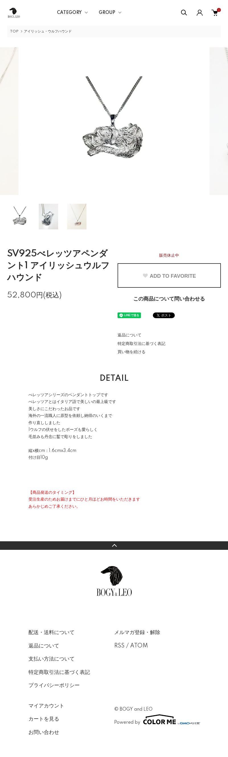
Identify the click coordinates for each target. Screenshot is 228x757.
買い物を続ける (131, 352)
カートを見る (43, 719)
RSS (119, 646)
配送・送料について (51, 632)
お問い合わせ (43, 732)
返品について (129, 335)
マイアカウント (46, 706)
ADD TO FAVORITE (169, 276)
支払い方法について (51, 659)
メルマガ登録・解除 (137, 632)
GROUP (107, 13)
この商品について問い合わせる (169, 299)
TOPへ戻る (114, 545)
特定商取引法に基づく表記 (141, 344)
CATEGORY (69, 13)
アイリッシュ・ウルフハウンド (48, 31)
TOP (14, 31)
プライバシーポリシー (54, 685)
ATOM (139, 646)
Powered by (157, 719)
